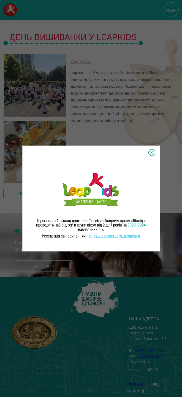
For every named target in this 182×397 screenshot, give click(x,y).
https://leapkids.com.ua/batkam (114, 236)
